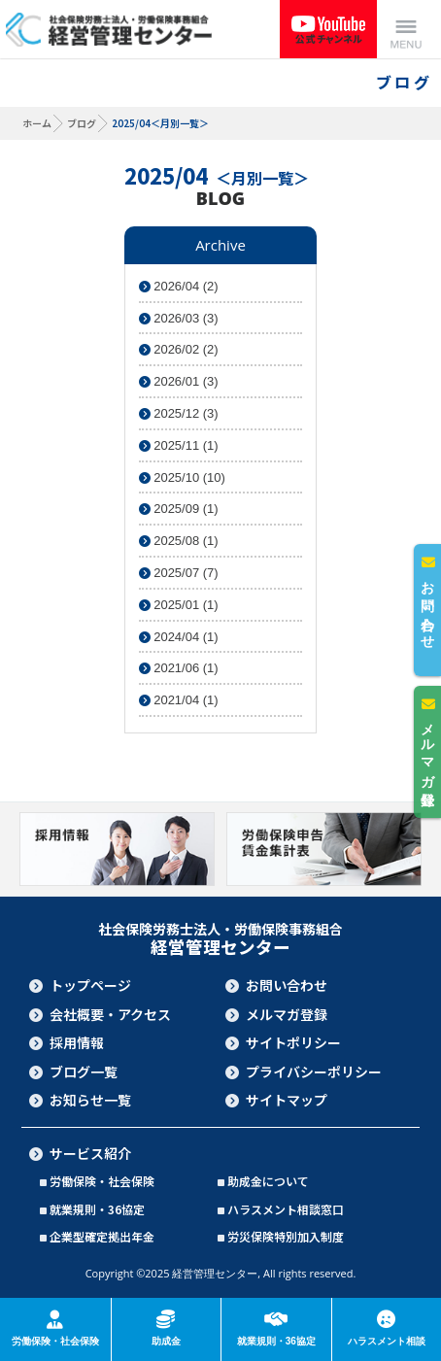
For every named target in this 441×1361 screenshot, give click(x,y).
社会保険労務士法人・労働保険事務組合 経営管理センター (108, 29)
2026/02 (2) (179, 349)
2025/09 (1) (179, 508)
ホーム (36, 123)
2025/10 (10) (182, 477)
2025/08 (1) (179, 540)
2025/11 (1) (179, 445)
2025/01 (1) (179, 604)
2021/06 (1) (179, 668)
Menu (406, 29)
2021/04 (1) (179, 700)
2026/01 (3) (179, 381)
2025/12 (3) (179, 413)
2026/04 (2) (179, 286)
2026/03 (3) (179, 318)
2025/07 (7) (179, 572)
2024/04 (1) (179, 636)
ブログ (81, 123)
